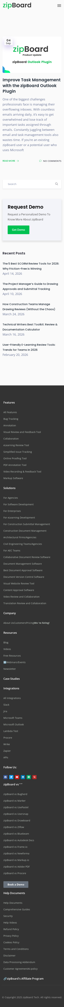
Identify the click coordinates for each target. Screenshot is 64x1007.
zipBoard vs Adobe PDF (16, 866)
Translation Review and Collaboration (24, 603)
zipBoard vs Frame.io (15, 846)
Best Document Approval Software (22, 570)
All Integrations (12, 698)
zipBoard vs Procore (14, 873)
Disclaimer (9, 955)
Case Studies (11, 679)
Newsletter (9, 668)
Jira (5, 711)
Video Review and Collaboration (21, 596)
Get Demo (18, 230)
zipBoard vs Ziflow (13, 827)
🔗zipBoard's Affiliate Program (23, 978)
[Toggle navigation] (59, 6)
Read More (11, 160)
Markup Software (13, 478)
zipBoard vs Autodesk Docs (18, 840)
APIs (5, 757)
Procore (7, 737)
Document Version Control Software (23, 576)
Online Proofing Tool (15, 458)
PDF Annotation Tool (14, 465)
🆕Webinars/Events (14, 662)
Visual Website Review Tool (18, 583)
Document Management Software (22, 563)
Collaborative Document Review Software (26, 557)
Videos (7, 649)
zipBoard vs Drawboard (16, 820)
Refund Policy (11, 929)
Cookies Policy (11, 942)
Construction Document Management (24, 530)
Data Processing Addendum (19, 962)
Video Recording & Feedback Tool (22, 471)
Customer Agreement (15, 968)
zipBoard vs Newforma (16, 853)
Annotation (9, 425)
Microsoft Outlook (13, 724)
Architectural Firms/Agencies (19, 537)
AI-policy (33, 968)
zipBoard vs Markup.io (16, 860)
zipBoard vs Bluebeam (16, 833)
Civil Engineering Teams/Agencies (22, 544)
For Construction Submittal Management (26, 524)
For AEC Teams (11, 550)
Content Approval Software (18, 590)
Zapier (7, 750)
